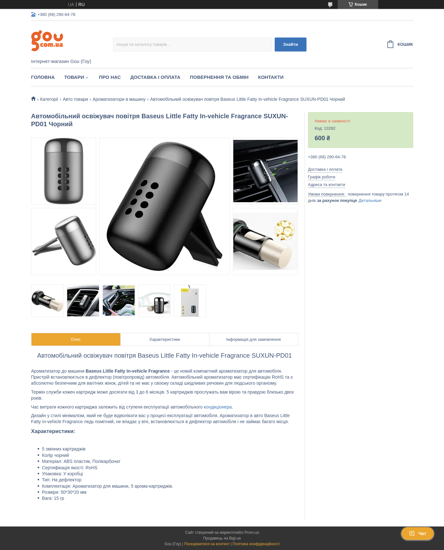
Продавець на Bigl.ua (222, 538)
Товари (74, 77)
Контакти (271, 77)
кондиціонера (218, 406)
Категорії (49, 99)
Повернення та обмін (219, 77)
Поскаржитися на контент (206, 544)
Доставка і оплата (155, 77)
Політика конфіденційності (256, 544)
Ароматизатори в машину (119, 99)
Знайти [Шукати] (290, 44)
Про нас (110, 77)
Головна (43, 77)
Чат (417, 533)
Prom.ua (251, 532)
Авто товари (75, 99)
